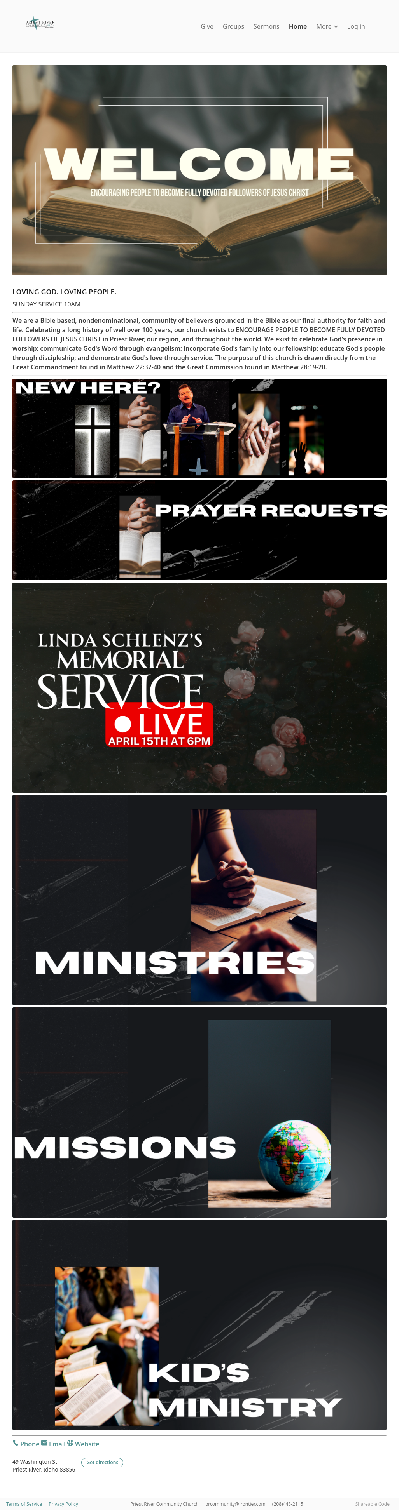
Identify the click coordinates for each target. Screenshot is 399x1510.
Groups (233, 26)
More (327, 26)
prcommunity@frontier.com (235, 1504)
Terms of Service (24, 1504)
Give (207, 26)
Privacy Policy (63, 1504)
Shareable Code (372, 1504)
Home (298, 26)
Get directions (102, 1462)
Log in (356, 26)
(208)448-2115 (287, 1504)
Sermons (267, 26)
